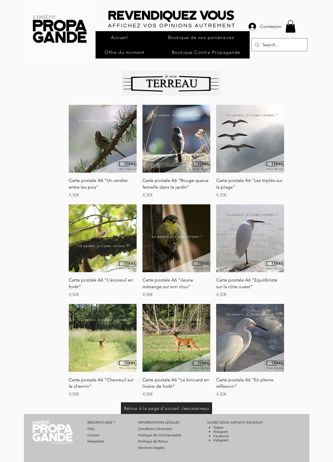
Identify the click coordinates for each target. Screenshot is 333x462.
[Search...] (278, 44)
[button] (290, 26)
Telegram (220, 431)
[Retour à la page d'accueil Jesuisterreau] (166, 408)
